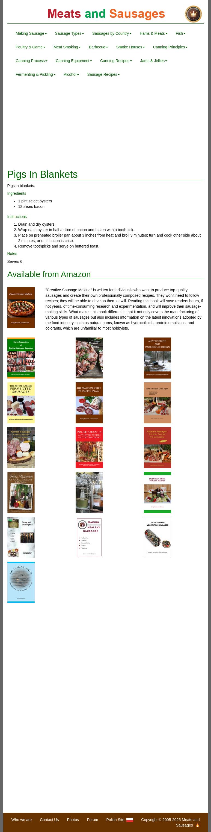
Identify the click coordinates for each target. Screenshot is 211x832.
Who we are (21, 820)
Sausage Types (69, 33)
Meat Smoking (67, 47)
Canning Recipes (116, 61)
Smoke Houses (130, 47)
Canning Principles (170, 47)
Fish (181, 33)
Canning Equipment (74, 61)
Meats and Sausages (105, 14)
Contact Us (49, 820)
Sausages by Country (112, 33)
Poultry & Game (31, 47)
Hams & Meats (154, 33)
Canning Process (32, 61)
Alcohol (71, 74)
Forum (92, 820)
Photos (73, 820)
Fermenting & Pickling (36, 74)
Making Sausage (31, 33)
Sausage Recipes (103, 74)
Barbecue (98, 47)
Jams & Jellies (153, 61)
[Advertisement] (105, 125)
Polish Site (119, 820)
